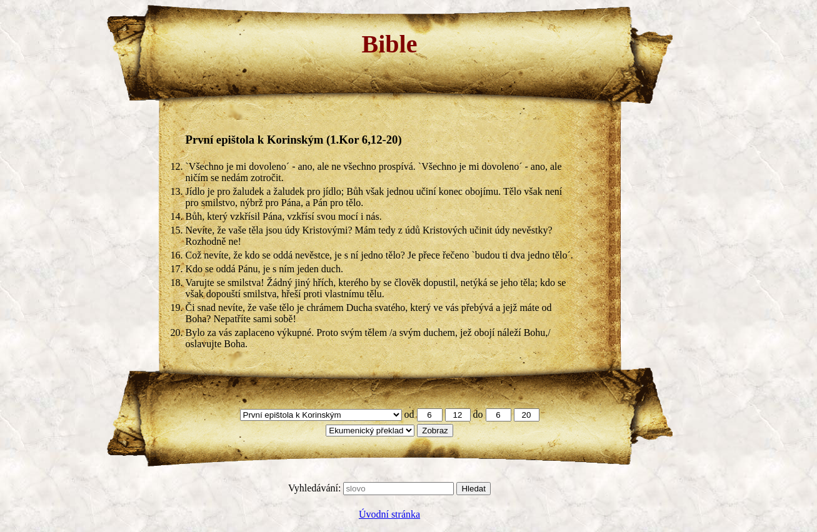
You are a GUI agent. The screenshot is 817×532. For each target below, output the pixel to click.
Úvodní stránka (389, 514)
